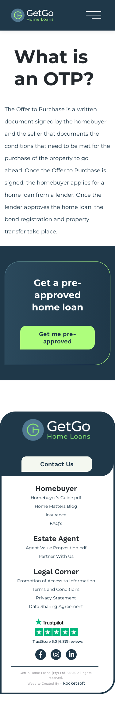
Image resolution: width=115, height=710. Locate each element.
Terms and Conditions (56, 589)
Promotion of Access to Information (56, 581)
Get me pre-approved (57, 337)
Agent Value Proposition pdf (56, 548)
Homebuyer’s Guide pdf (56, 497)
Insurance (56, 515)
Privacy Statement (56, 598)
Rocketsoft (74, 683)
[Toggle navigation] (93, 15)
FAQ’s (56, 523)
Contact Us (57, 464)
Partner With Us (56, 556)
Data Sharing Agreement (56, 606)
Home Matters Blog (56, 506)
